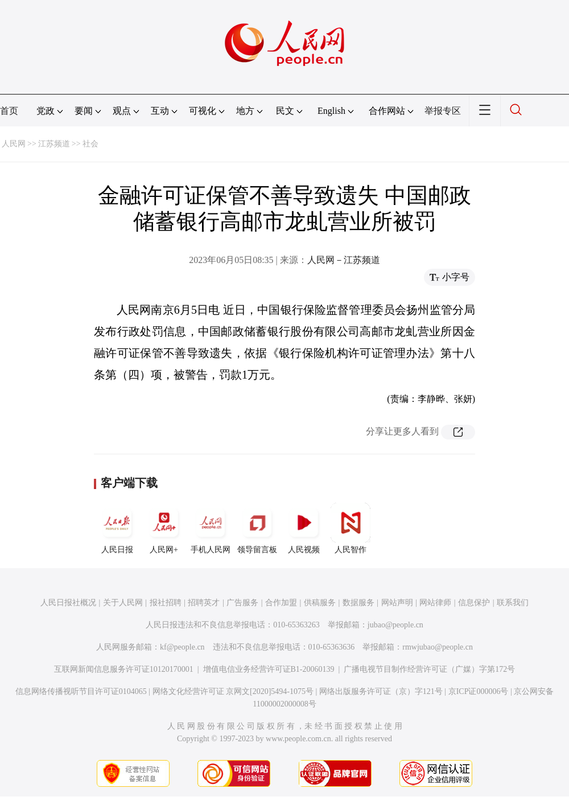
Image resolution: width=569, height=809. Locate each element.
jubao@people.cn (395, 625)
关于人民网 (123, 602)
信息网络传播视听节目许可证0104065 (81, 691)
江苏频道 (54, 143)
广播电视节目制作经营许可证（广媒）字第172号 (429, 669)
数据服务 (358, 602)
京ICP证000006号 (478, 691)
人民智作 (350, 528)
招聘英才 (204, 602)
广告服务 (242, 602)
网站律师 (435, 602)
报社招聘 (166, 602)
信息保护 (474, 602)
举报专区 (442, 111)
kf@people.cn (182, 647)
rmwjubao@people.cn (437, 647)
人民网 (14, 143)
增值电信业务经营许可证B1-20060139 (269, 669)
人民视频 (304, 528)
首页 (9, 111)
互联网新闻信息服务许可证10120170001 (123, 669)
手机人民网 (210, 528)
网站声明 (397, 602)
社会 (90, 143)
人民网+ (164, 528)
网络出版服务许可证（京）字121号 (381, 691)
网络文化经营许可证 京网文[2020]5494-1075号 (233, 691)
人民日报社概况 (68, 602)
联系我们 (513, 602)
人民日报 (117, 528)
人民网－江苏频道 (343, 260)
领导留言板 (257, 528)
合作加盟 (281, 602)
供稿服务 (320, 602)
